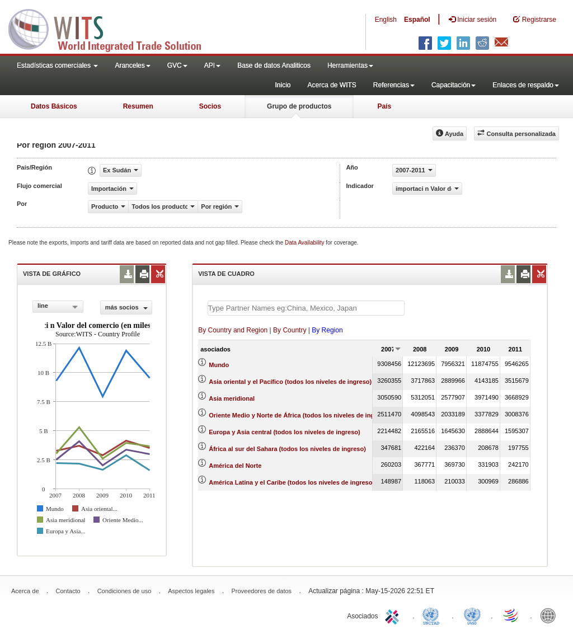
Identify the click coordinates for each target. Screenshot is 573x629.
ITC (394, 615)
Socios (210, 106)
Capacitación (453, 85)
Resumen (138, 106)
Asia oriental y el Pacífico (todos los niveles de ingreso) (290, 381)
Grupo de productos (299, 106)
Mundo (219, 365)
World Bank (550, 615)
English (386, 20)
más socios (126, 307)
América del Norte (235, 465)
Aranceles (132, 65)
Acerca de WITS (331, 85)
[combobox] (57, 307)
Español (417, 20)
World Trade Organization (511, 615)
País (384, 106)
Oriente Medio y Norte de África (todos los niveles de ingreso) (299, 415)
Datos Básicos (54, 106)
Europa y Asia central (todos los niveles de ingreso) (284, 432)
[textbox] (306, 308)
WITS (112, 28)
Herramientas (350, 65)
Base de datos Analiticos (274, 65)
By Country (289, 330)
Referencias (394, 85)
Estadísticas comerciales (57, 65)
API (212, 65)
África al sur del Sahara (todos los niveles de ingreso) (287, 448)
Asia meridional (232, 398)
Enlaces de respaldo (525, 85)
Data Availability (305, 243)
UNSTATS (472, 615)
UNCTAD (433, 615)
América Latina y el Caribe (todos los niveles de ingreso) (291, 482)
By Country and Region (232, 330)
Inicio (282, 85)
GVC (177, 65)
